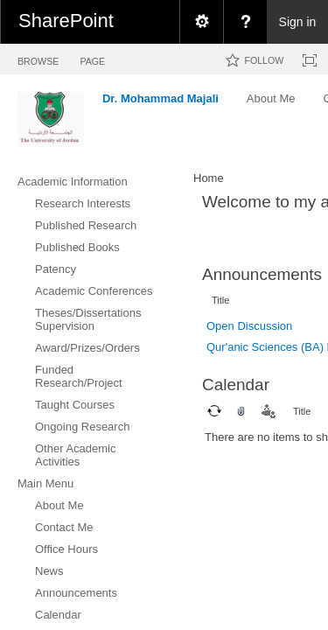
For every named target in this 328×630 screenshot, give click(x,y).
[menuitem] (201, 22)
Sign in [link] (298, 22)
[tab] (38, 58)
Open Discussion (249, 325)
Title (220, 300)
